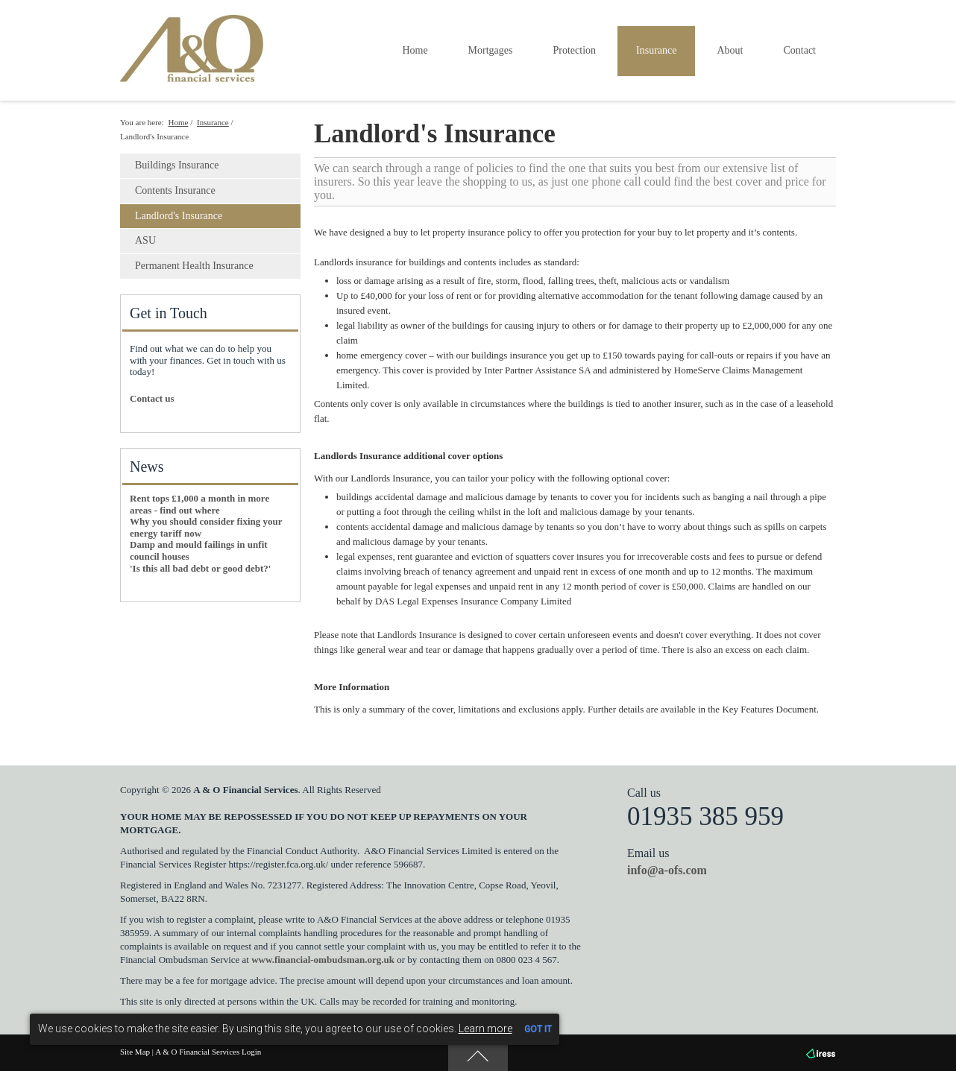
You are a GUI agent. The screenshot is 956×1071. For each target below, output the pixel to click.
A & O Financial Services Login (208, 1051)
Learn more (485, 1028)
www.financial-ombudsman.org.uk (322, 959)
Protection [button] (574, 50)
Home (414, 50)
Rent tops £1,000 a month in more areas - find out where (199, 504)
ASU (145, 240)
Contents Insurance (175, 190)
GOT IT (538, 1029)
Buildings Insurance (176, 165)
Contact (799, 50)
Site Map (135, 1051)
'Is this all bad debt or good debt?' (200, 568)
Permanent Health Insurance (194, 265)
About (730, 50)
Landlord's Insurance (178, 215)
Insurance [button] (656, 50)
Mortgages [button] (490, 50)
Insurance (213, 122)
